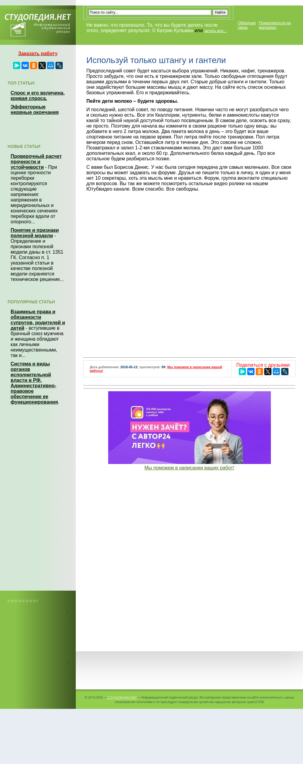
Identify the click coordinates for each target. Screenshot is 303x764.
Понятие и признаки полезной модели (35, 233)
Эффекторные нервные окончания (35, 109)
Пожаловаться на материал (275, 25)
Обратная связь (247, 25)
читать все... (215, 30)
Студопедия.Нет (122, 697)
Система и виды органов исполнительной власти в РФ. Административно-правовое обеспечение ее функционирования (34, 383)
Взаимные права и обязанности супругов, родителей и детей (38, 320)
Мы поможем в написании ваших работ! (190, 467)
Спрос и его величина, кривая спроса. (38, 95)
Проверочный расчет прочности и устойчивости (36, 162)
